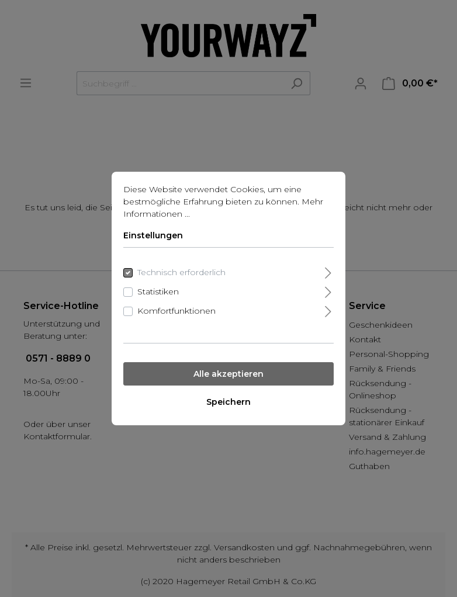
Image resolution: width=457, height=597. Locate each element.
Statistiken (158, 291)
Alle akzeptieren (228, 374)
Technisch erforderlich (181, 272)
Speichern (228, 402)
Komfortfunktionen (176, 311)
